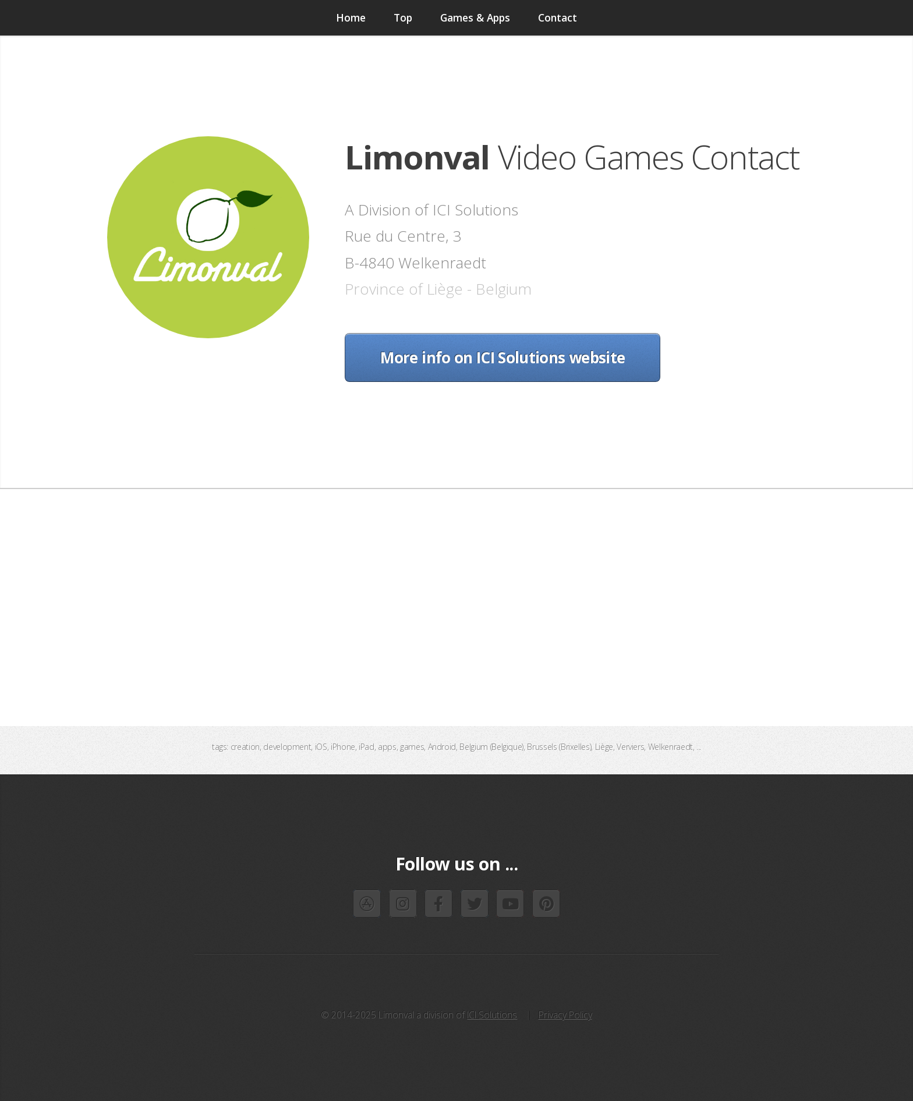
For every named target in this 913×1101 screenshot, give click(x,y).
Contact (557, 17)
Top (403, 17)
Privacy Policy (565, 1014)
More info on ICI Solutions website (502, 357)
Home (351, 17)
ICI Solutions (492, 1014)
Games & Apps (475, 17)
